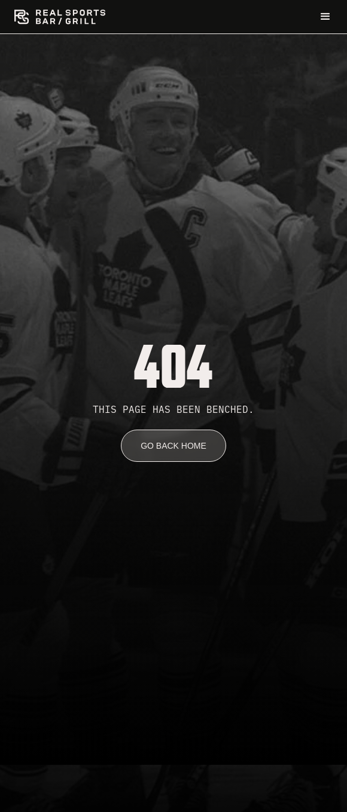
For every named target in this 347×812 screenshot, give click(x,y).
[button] (325, 16)
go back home (173, 446)
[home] (59, 17)
